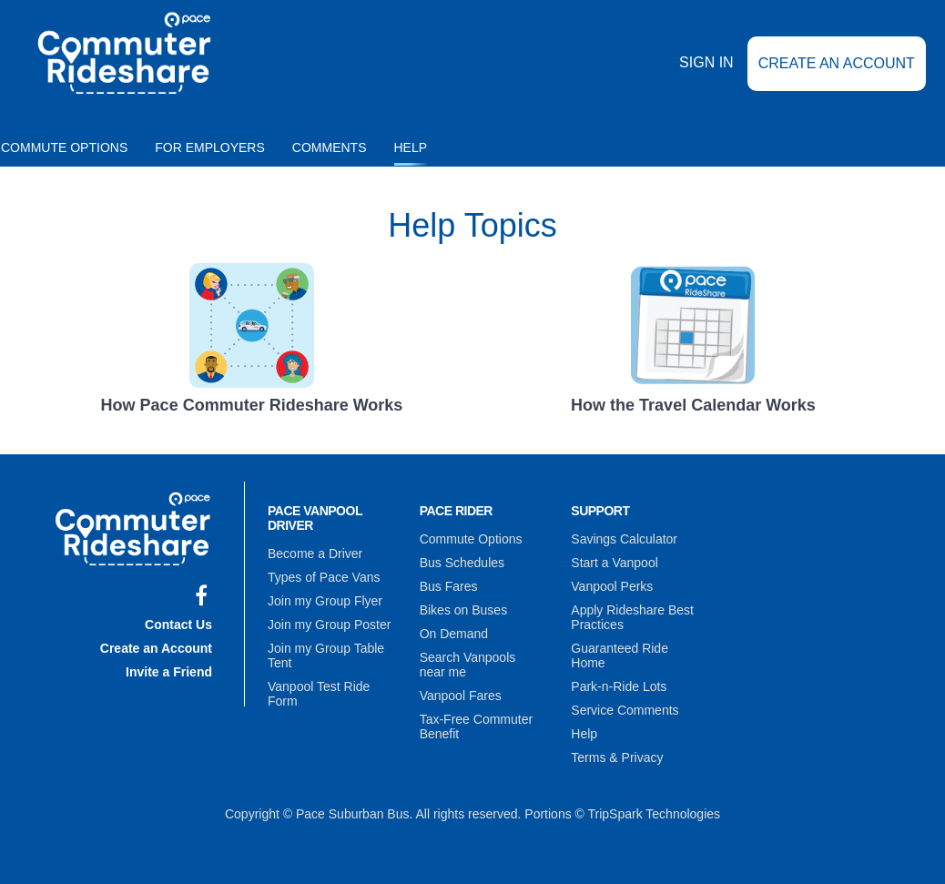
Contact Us (178, 624)
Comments (329, 147)
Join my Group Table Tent (326, 655)
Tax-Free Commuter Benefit (476, 726)
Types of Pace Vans (324, 577)
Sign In (706, 62)
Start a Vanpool (614, 562)
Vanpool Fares (461, 695)
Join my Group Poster (329, 624)
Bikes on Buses (464, 610)
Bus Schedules (462, 562)
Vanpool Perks (612, 586)
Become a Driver (315, 553)
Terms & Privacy (617, 757)
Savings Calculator (624, 539)
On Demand (454, 633)
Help (411, 147)
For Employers (210, 147)
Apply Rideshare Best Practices (632, 617)
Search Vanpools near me (468, 664)
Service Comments (624, 710)
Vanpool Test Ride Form (319, 693)
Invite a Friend (169, 672)
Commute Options (471, 539)
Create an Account (836, 63)
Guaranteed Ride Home (619, 655)
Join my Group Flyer (325, 601)
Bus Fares (449, 586)
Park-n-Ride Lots (618, 686)
